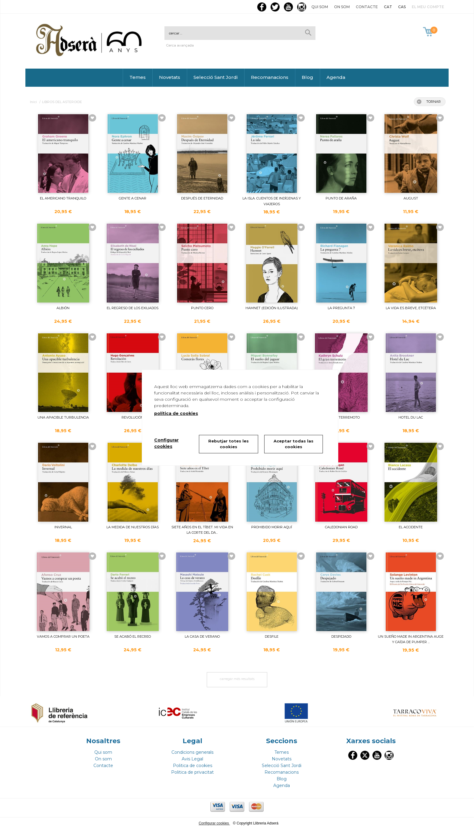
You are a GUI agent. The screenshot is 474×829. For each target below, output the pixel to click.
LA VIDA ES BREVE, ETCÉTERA (411, 308)
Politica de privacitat (192, 772)
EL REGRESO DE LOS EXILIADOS (132, 308)
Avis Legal (192, 759)
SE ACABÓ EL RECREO (132, 636)
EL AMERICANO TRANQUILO (63, 198)
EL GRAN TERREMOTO (341, 417)
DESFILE (271, 636)
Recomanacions (269, 77)
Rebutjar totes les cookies (228, 444)
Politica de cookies (192, 765)
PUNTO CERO (202, 308)
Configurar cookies (214, 823)
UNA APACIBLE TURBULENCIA (63, 417)
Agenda (335, 77)
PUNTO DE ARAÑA (341, 198)
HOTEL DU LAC (410, 417)
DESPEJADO (341, 636)
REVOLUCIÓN (133, 417)
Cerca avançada (180, 45)
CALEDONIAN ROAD (341, 527)
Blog (307, 77)
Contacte (367, 7)
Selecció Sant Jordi (215, 77)
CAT (388, 7)
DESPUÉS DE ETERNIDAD (202, 198)
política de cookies (176, 413)
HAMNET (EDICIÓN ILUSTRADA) (271, 308)
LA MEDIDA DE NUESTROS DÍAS (132, 527)
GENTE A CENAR (132, 198)
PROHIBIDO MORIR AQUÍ (271, 527)
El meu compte (428, 7)
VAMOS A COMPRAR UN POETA (63, 636)
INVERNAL (63, 527)
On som (342, 7)
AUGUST (411, 198)
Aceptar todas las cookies (293, 444)
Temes (137, 77)
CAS (402, 7)
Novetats (169, 77)
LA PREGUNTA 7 (341, 308)
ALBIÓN (63, 308)
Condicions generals (192, 752)
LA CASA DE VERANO (202, 636)
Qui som (319, 7)
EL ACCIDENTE (411, 527)
